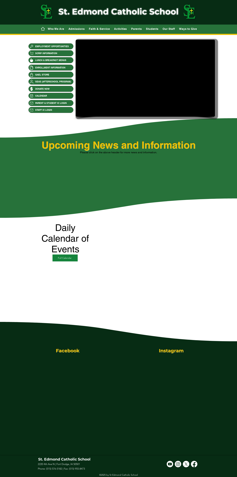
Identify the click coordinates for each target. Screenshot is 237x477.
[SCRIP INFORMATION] (50, 53)
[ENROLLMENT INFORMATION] (50, 68)
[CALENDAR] (50, 96)
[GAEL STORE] (50, 75)
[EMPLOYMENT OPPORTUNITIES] (50, 46)
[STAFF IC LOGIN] (50, 110)
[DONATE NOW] (50, 89)
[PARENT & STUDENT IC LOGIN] (50, 103)
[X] (186, 464)
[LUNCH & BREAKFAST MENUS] (50, 60)
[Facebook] (194, 464)
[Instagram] (178, 464)
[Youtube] (170, 464)
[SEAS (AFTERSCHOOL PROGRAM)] (50, 82)
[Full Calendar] (65, 257)
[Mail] (43, 29)
